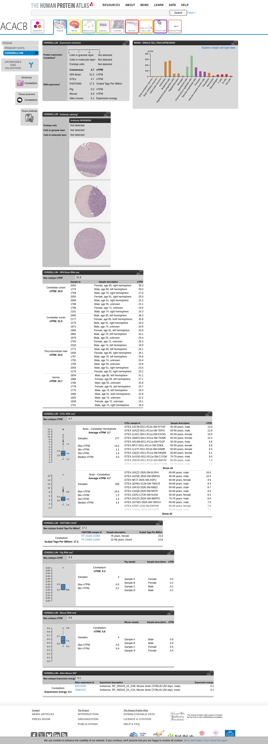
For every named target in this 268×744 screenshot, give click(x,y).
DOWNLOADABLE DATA (139, 714)
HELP (185, 5)
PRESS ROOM (41, 719)
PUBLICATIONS (88, 724)
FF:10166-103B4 (91, 535)
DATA (172, 5)
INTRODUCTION (88, 714)
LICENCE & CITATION (137, 719)
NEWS (144, 5)
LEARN (158, 5)
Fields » (191, 12)
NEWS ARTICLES (43, 714)
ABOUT (130, 5)
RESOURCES (111, 5)
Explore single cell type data (218, 47)
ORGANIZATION (88, 719)
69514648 (80, 686)
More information (193, 740)
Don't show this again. (216, 740)
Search (178, 12)
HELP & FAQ (132, 724)
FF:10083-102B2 (91, 539)
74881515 (80, 689)
